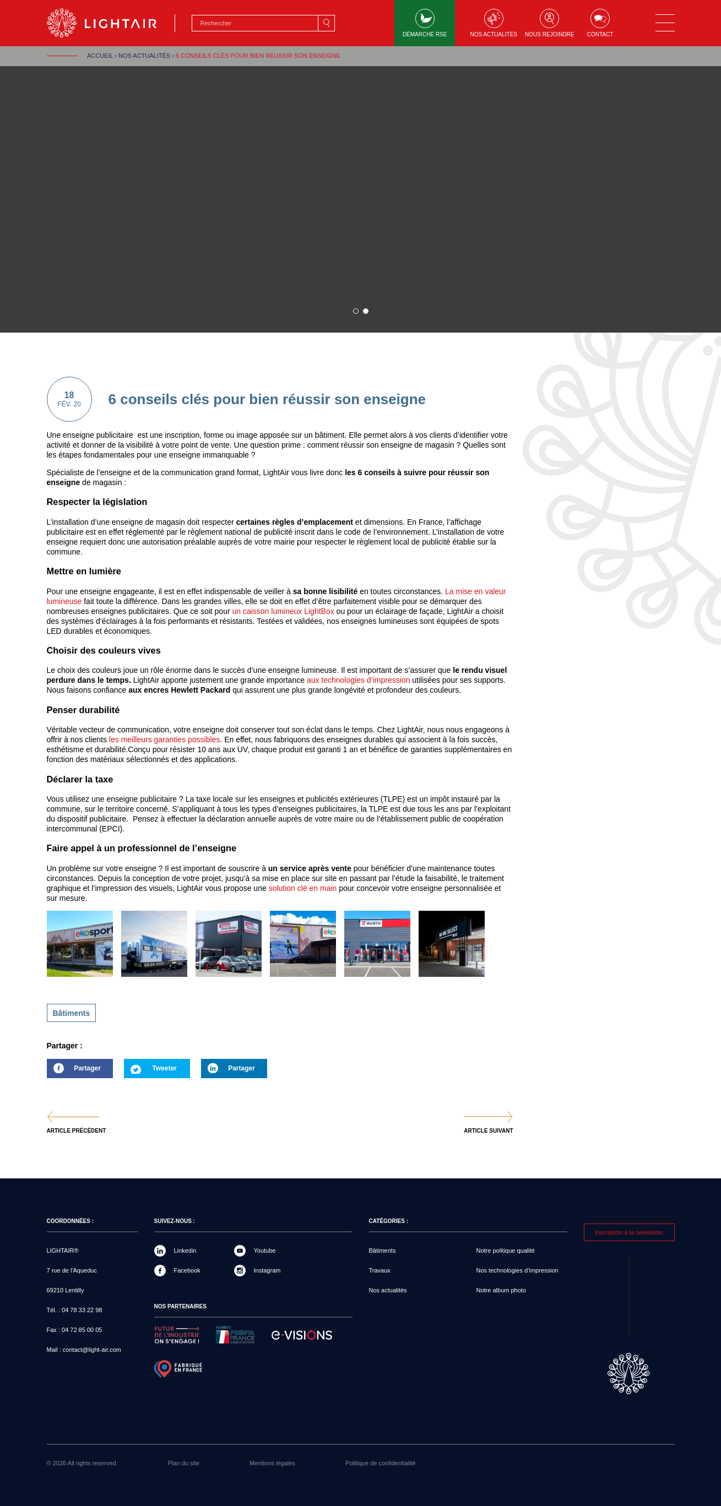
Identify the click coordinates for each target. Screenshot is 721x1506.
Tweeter (164, 1068)
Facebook (187, 1270)
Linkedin (185, 1250)
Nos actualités (493, 23)
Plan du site (183, 1463)
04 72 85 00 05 (82, 1329)
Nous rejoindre (549, 23)
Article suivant (488, 1131)
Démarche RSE (425, 23)
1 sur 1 (356, 311)
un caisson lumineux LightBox (283, 611)
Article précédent (76, 1131)
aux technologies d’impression (358, 680)
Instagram (267, 1270)
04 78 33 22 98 (82, 1310)
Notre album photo (501, 1290)
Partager (74, 1071)
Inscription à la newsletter (629, 1232)
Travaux (380, 1270)
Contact (600, 23)
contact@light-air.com (92, 1349)
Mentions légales (272, 1463)
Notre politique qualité (505, 1250)
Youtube (265, 1250)
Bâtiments (71, 1013)
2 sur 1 (366, 311)
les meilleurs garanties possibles (163, 739)
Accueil (100, 55)
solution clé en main (304, 888)
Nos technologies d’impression (517, 1270)
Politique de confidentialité (380, 1463)
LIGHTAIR (111, 23)
